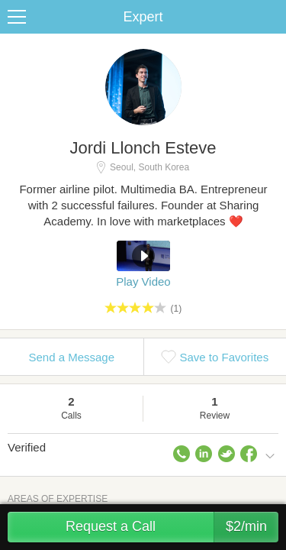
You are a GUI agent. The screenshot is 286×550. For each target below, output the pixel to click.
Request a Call (172, 527)
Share (270, 17)
